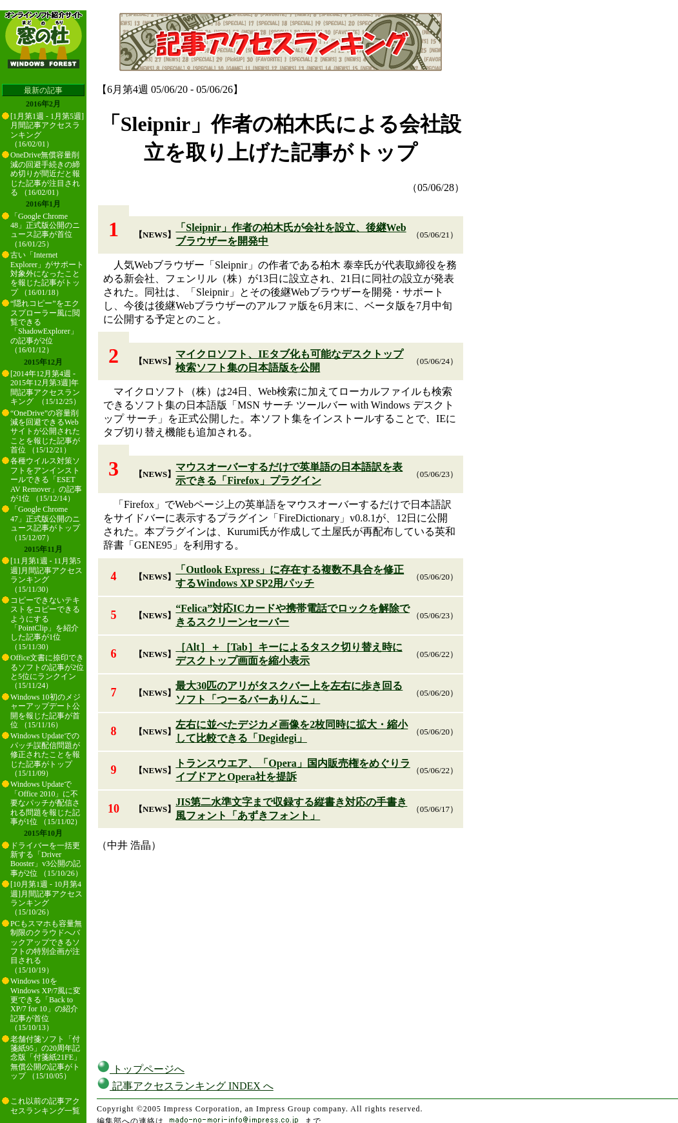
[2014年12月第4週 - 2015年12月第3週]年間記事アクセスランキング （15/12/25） (45, 387)
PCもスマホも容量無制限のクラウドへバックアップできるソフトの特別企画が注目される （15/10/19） (46, 947)
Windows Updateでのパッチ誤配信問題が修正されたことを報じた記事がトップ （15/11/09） (45, 754)
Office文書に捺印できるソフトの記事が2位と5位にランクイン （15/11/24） (47, 671)
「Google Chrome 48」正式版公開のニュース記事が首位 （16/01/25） (45, 230)
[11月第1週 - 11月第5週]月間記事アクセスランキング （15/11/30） (46, 574)
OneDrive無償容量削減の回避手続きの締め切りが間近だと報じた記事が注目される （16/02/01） (45, 173)
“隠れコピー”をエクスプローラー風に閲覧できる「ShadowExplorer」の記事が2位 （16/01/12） (45, 326)
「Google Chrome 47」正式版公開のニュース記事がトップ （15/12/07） (45, 523)
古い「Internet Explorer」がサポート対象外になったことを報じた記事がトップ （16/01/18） (47, 273)
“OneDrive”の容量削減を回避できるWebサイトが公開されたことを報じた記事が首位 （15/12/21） (45, 432)
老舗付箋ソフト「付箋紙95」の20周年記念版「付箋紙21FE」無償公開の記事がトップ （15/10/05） (45, 1058)
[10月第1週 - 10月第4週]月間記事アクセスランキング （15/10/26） (46, 898)
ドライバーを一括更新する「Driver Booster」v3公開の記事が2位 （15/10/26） (46, 859)
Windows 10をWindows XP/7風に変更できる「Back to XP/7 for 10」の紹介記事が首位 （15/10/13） (45, 1004)
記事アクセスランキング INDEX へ (185, 1085)
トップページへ (140, 1069)
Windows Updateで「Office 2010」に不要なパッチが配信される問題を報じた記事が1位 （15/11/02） (46, 803)
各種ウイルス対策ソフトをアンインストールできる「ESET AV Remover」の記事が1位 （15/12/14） (46, 479)
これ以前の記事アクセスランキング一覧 (45, 1106)
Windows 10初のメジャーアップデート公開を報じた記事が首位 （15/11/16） (45, 711)
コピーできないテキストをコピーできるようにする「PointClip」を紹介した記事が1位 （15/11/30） (45, 623)
